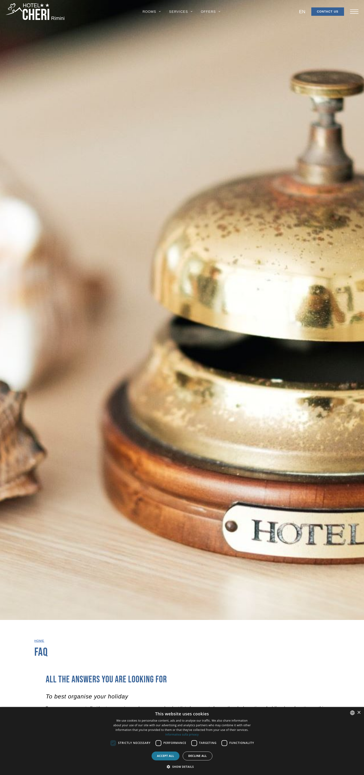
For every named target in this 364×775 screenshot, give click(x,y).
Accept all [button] (165, 756)
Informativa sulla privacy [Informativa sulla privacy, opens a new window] (182, 734)
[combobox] (352, 712)
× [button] (359, 712)
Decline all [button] (197, 756)
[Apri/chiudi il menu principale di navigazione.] (354, 11)
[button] (152, 11)
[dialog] (182, 741)
